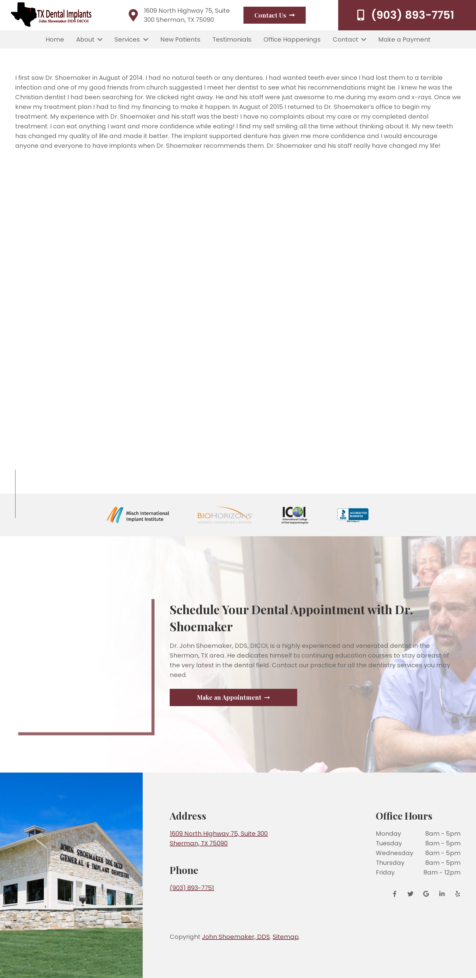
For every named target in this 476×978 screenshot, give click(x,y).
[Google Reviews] (426, 894)
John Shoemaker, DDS (236, 936)
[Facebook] (397, 894)
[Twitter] (410, 894)
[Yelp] (455, 894)
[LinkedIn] (442, 894)
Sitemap (286, 936)
